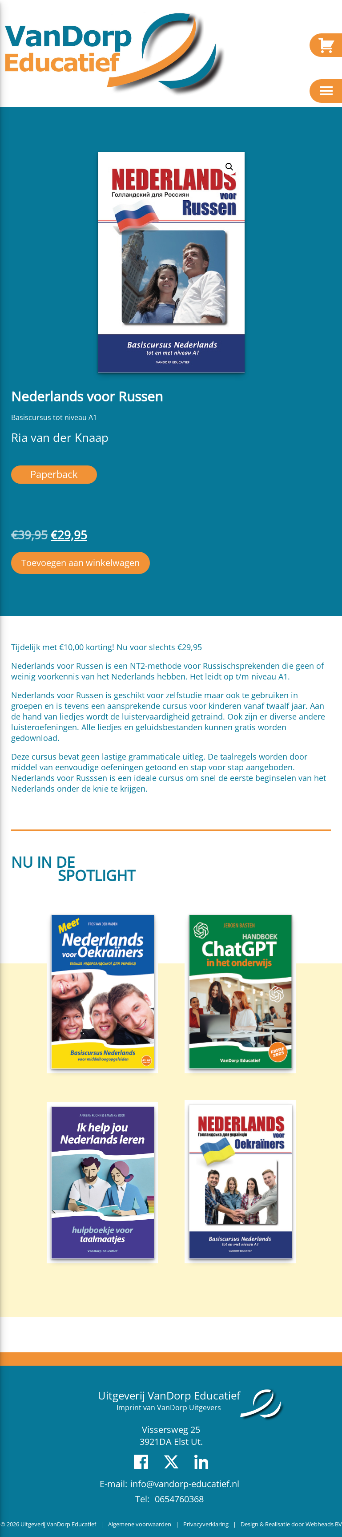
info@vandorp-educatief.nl (184, 1484)
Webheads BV (324, 1524)
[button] (229, 167)
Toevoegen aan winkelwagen (80, 563)
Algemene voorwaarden (139, 1524)
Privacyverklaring (206, 1524)
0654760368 (179, 1499)
